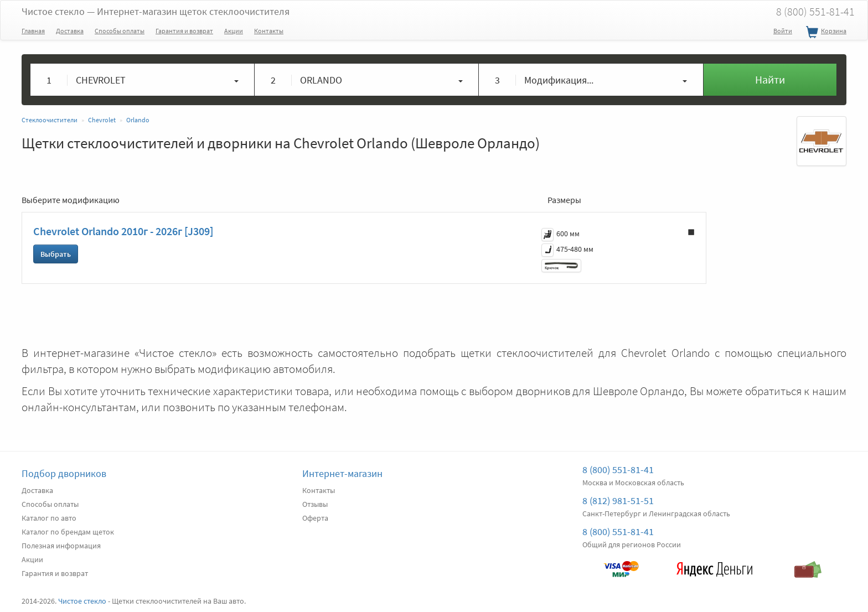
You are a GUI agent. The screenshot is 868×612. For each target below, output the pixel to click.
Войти (782, 31)
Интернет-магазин (342, 473)
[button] (142, 79)
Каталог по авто (49, 518)
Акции (233, 31)
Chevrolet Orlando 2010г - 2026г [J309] (123, 231)
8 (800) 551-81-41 (815, 11)
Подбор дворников (64, 473)
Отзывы (315, 504)
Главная (33, 31)
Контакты (268, 31)
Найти (770, 79)
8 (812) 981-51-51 (618, 500)
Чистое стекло (156, 11)
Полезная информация (61, 546)
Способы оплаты (119, 31)
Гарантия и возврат (184, 31)
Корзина (824, 32)
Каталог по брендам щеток (68, 532)
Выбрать (55, 254)
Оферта (315, 518)
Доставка (70, 31)
